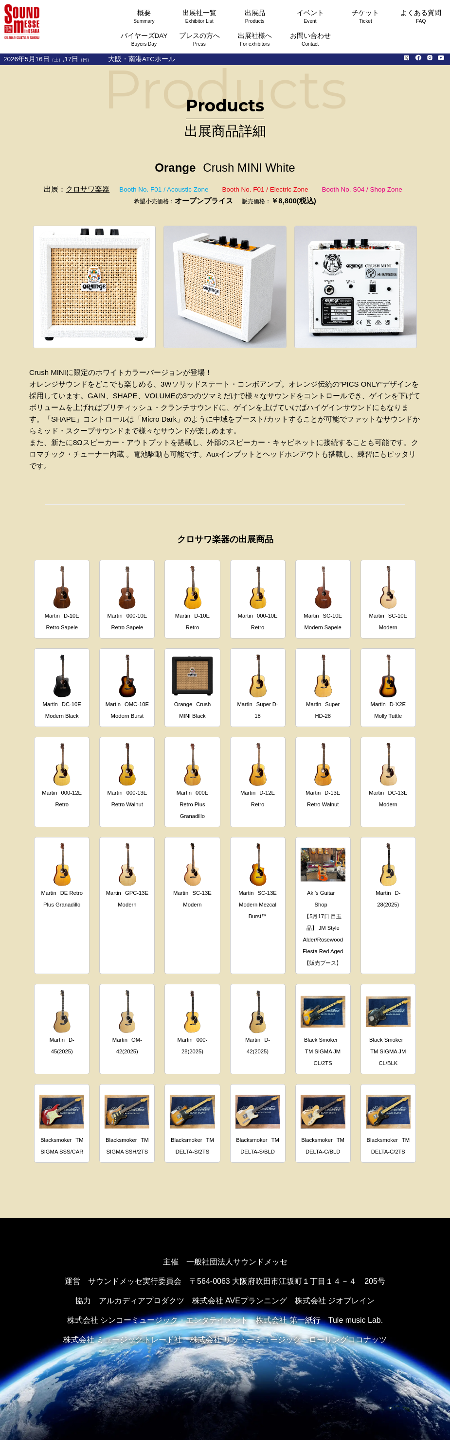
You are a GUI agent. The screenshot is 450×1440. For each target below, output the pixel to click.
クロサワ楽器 (87, 189)
